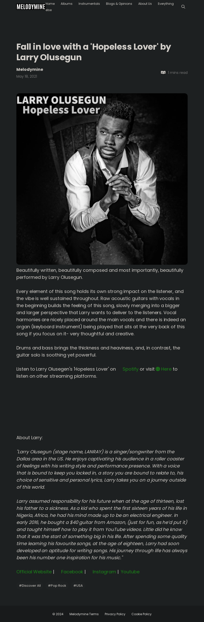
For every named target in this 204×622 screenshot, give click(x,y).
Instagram (101, 572)
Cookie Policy (141, 614)
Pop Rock (57, 585)
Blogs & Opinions (119, 4)
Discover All (30, 585)
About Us (145, 4)
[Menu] (183, 6)
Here (164, 369)
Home (50, 4)
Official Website (34, 572)
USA (78, 585)
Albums (67, 4)
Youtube (130, 572)
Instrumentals (89, 4)
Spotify (128, 369)
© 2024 (57, 614)
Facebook (69, 572)
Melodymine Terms (84, 614)
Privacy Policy (115, 614)
